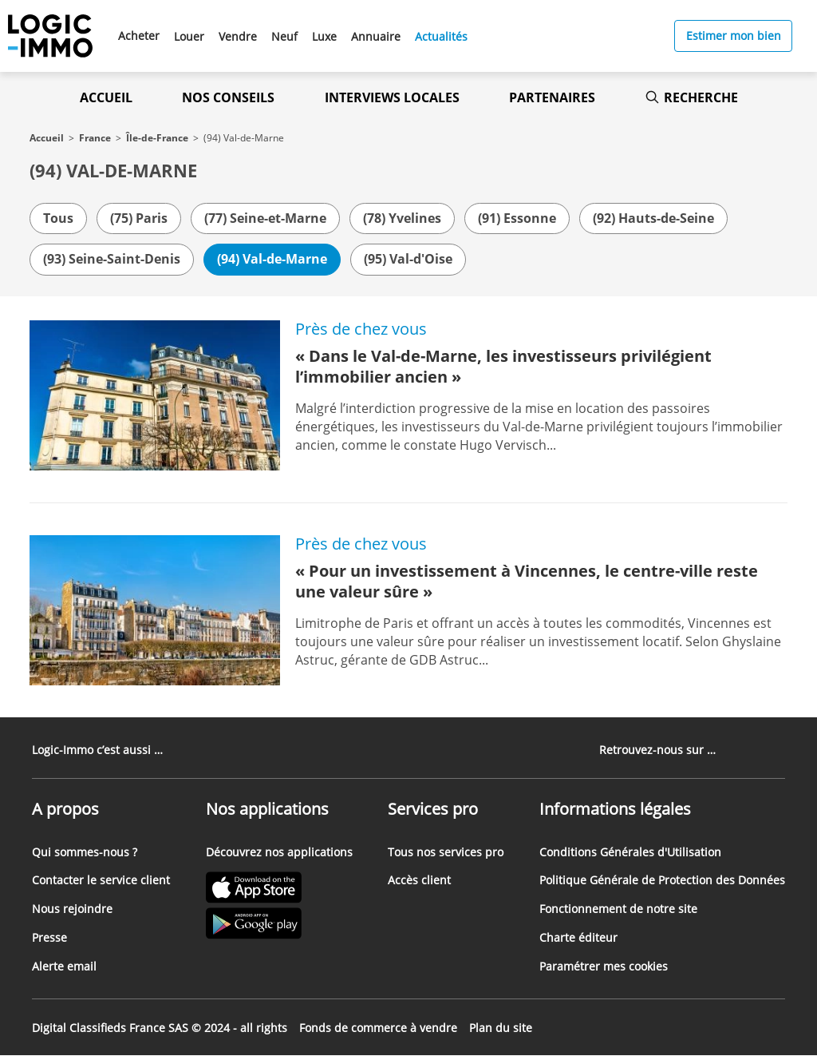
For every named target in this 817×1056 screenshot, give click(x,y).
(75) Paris (139, 218)
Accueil (106, 97)
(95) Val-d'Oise (408, 259)
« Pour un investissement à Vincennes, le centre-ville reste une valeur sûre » (526, 581)
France (95, 138)
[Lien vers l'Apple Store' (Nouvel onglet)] (279, 889)
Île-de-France (157, 138)
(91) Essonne (517, 218)
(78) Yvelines (402, 218)
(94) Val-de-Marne (272, 259)
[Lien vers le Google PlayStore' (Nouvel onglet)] (279, 925)
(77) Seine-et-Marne (265, 218)
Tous (58, 218)
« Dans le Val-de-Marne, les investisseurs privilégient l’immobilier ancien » (503, 366)
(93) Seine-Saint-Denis (111, 259)
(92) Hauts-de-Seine (653, 218)
